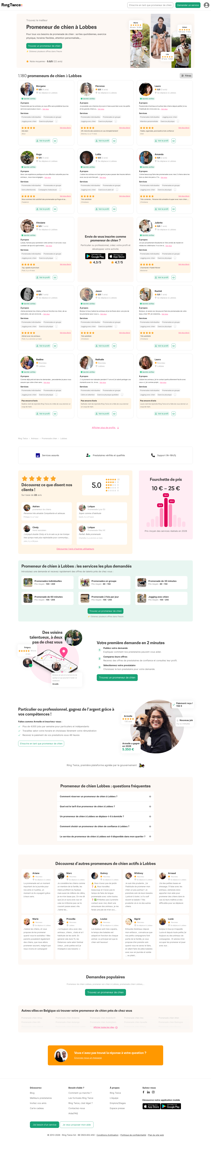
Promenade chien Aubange (67, 1025)
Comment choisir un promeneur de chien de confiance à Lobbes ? (94, 828)
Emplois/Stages (118, 1106)
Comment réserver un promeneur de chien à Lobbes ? (88, 796)
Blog (32, 1095)
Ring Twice (23, 438)
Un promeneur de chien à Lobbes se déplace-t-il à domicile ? (92, 818)
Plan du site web (156, 1138)
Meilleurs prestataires (41, 1101)
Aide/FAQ (73, 1116)
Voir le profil (43, 140)
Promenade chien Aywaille (135, 1025)
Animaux (35, 438)
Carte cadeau (37, 1111)
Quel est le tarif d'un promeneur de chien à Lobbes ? (87, 807)
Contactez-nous (76, 1111)
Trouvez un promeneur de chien (44, 46)
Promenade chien (49, 438)
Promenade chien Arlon (169, 1021)
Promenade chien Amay (31, 1021)
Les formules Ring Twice (80, 1101)
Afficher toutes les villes (105, 1030)
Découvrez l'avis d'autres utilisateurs (75, 548)
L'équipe (114, 1101)
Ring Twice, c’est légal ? (80, 1106)
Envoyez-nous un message (88, 1061)
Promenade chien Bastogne (171, 1025)
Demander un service (188, 5)
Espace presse (117, 1111)
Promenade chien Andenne (67, 1021)
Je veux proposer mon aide (77, 1127)
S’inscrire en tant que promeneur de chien (150, 5)
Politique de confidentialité (133, 1138)
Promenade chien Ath (30, 1025)
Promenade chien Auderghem (103, 1025)
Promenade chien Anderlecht (102, 1021)
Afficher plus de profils (105, 427)
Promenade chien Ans (133, 1021)
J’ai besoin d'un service (44, 1127)
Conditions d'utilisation (107, 1138)
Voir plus (45, 109)
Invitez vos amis (38, 1106)
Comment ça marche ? (79, 1095)
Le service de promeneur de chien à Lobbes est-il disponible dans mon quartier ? (102, 839)
